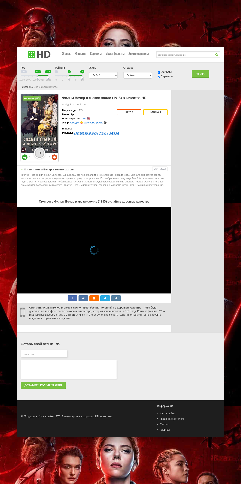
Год (23, 67)
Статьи (164, 424)
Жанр (92, 67)
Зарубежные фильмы (86, 132)
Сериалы (96, 53)
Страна (128, 67)
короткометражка (93, 122)
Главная (165, 429)
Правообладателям (172, 418)
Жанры (66, 53)
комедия (74, 122)
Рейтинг (60, 67)
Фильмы (80, 53)
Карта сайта (167, 413)
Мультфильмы (115, 53)
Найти (200, 74)
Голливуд (114, 132)
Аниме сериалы (138, 53)
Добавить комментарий (43, 385)
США (83, 118)
